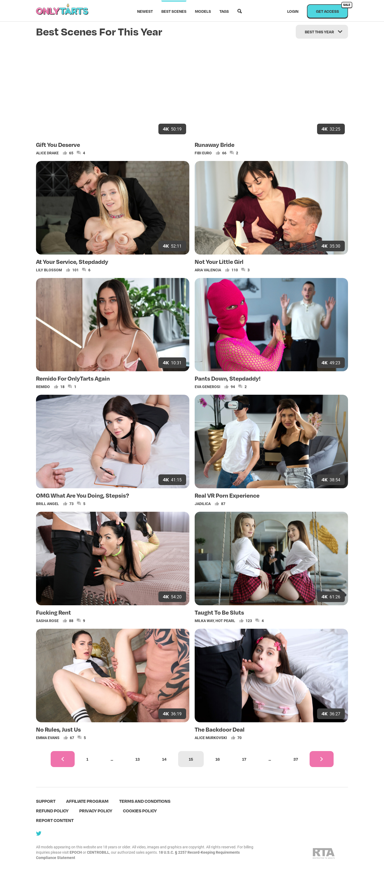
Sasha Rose (47, 620)
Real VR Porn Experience (227, 495)
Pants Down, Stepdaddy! (228, 378)
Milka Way (204, 620)
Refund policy (52, 810)
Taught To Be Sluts (219, 612)
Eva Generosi (207, 386)
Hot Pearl (225, 620)
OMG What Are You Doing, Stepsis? (82, 495)
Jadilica (203, 503)
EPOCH (76, 852)
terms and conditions (144, 801)
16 (217, 759)
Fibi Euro (203, 152)
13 (137, 759)
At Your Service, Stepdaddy (72, 261)
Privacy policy (95, 810)
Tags (224, 11)
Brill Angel (47, 503)
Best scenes (173, 11)
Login (292, 11)
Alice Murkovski (211, 737)
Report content (55, 820)
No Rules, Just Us (58, 729)
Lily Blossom (49, 269)
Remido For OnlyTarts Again (73, 378)
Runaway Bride (214, 144)
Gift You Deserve (58, 144)
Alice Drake (47, 152)
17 (244, 759)
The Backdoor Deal (220, 729)
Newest (145, 11)
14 (164, 759)
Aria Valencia (208, 269)
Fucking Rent (53, 612)
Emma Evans (47, 737)
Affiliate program (87, 801)
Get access (332, 9)
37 (295, 759)
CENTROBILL (98, 852)
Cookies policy (140, 810)
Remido (43, 386)
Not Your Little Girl (219, 261)
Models (203, 11)
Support (45, 801)
